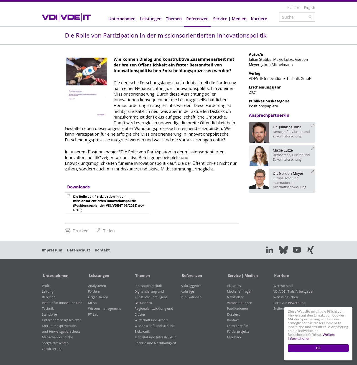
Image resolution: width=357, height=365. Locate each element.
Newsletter (235, 297)
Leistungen (98, 275)
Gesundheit (143, 303)
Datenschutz (78, 250)
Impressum (52, 250)
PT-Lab (93, 314)
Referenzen (191, 275)
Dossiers (233, 314)
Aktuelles (234, 286)
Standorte (49, 314)
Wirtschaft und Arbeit (151, 320)
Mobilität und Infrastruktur (155, 337)
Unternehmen (55, 275)
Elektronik (142, 331)
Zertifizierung (52, 349)
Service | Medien (242, 275)
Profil (46, 286)
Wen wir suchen (285, 297)
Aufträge (187, 291)
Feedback (234, 337)
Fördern (94, 291)
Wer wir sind (283, 286)
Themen (142, 275)
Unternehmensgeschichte (61, 320)
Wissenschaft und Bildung (155, 326)
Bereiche (48, 297)
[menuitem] (77, 231)
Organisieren (98, 297)
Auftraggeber (191, 286)
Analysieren (97, 286)
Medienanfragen (239, 291)
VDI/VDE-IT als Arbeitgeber (293, 291)
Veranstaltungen (239, 303)
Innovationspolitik (148, 286)
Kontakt (102, 250)
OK (318, 348)
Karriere (280, 275)
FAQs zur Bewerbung (289, 303)
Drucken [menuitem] (77, 230)
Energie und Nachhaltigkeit (155, 343)
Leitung (47, 291)
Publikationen (191, 297)
